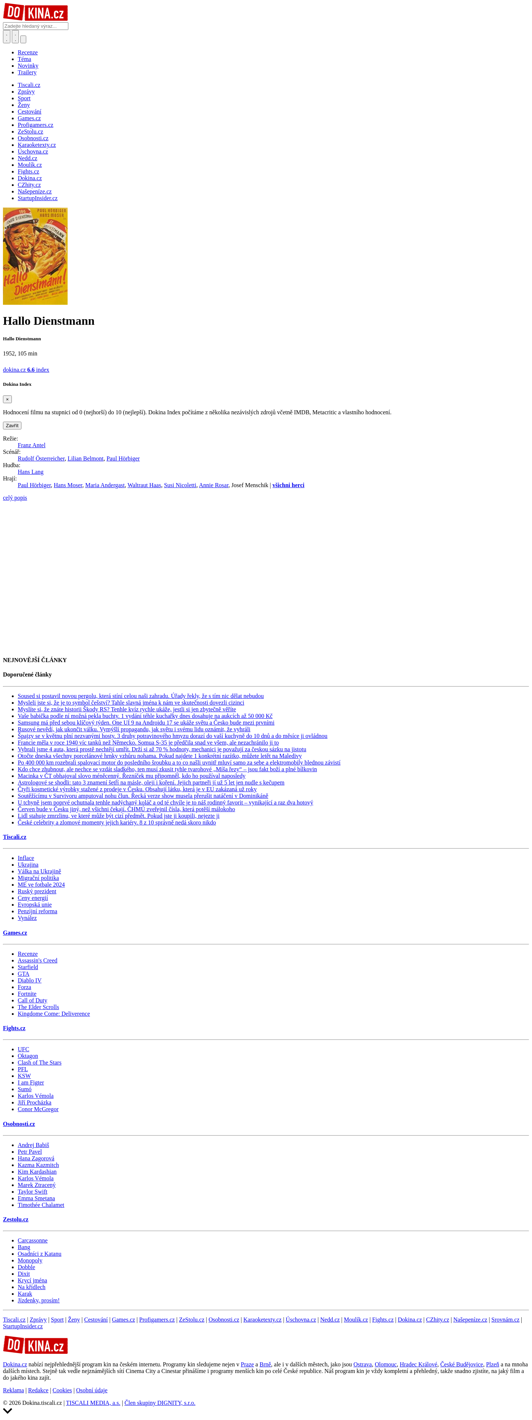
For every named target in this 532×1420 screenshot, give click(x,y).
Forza (24, 987)
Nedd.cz (330, 1319)
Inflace (26, 858)
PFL (23, 1069)
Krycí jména (32, 1280)
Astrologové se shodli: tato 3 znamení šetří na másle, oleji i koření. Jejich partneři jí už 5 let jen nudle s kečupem (151, 782)
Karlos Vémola (36, 1096)
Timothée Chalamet (41, 1205)
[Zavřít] (7, 399)
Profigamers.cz (157, 1319)
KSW (24, 1076)
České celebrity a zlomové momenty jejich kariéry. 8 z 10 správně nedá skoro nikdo (117, 822)
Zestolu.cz (15, 1219)
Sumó (24, 1089)
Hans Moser (68, 485)
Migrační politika (38, 878)
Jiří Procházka (34, 1102)
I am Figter (31, 1082)
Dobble (26, 1267)
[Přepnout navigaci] (23, 39)
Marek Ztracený (37, 1185)
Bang (24, 1247)
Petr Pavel (30, 1152)
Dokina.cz (410, 1319)
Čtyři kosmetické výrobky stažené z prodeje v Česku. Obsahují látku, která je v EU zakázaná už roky (137, 789)
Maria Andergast (105, 485)
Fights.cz (14, 1028)
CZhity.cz (437, 1319)
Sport (57, 1319)
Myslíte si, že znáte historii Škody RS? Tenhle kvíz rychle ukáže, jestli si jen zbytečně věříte (127, 709)
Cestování (96, 1319)
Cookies (62, 1390)
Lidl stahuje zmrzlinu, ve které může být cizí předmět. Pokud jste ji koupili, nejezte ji (118, 816)
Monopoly (30, 1260)
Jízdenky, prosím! (39, 1300)
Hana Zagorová (36, 1158)
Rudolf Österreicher (41, 458)
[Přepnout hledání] (6, 36)
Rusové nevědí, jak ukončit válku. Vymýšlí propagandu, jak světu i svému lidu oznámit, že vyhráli (134, 729)
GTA (24, 974)
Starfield (28, 967)
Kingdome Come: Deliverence (54, 1014)
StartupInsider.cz (23, 1326)
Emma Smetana (36, 1198)
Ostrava (363, 1364)
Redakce (38, 1390)
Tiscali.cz (14, 837)
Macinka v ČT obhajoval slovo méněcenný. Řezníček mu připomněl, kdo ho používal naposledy (131, 776)
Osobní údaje (92, 1390)
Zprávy (38, 1319)
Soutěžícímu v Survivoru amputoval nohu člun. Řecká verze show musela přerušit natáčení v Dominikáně (143, 796)
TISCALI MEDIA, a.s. (93, 1403)
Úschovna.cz (301, 1319)
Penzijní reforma (37, 911)
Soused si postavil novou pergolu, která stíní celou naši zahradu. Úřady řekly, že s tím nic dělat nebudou (141, 696)
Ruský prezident (37, 891)
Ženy (74, 1319)
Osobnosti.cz (19, 1124)
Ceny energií (33, 898)
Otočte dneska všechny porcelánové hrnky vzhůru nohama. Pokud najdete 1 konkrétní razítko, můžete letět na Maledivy (160, 756)
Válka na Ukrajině (39, 871)
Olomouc (386, 1364)
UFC (23, 1049)
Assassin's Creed (37, 960)
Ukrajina (28, 864)
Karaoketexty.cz (262, 1319)
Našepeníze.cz (470, 1319)
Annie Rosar (214, 485)
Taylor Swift (32, 1191)
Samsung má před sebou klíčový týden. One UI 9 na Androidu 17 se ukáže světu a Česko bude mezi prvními (146, 722)
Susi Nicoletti (180, 485)
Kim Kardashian (37, 1171)
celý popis (15, 498)
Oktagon (28, 1056)
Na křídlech (31, 1287)
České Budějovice (461, 1364)
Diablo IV (29, 980)
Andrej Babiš (33, 1145)
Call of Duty (32, 1000)
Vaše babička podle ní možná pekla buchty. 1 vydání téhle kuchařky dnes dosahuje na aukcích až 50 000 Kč (145, 716)
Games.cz (15, 933)
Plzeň (492, 1364)
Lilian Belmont (85, 458)
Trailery (27, 72)
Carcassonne (33, 1240)
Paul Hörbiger (123, 458)
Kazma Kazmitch (38, 1165)
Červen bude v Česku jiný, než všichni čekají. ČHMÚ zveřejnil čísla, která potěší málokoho (126, 809)
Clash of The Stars (39, 1062)
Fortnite (27, 994)
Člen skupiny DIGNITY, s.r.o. (160, 1403)
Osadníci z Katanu (39, 1254)
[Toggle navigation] (15, 36)
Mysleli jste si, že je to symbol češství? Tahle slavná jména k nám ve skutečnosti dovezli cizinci (131, 702)
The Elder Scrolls (38, 1007)
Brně (265, 1364)
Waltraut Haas (144, 485)
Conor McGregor (38, 1109)
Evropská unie (35, 904)
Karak (25, 1294)
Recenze (28, 52)
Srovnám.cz (505, 1319)
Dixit (24, 1274)
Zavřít (12, 425)
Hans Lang (31, 472)
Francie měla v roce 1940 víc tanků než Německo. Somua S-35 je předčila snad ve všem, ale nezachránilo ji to (148, 742)
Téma (24, 59)
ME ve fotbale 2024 (41, 884)
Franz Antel (31, 445)
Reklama (13, 1390)
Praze (247, 1364)
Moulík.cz (356, 1319)
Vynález (27, 918)
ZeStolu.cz (191, 1319)
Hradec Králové (418, 1364)
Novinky (28, 66)
